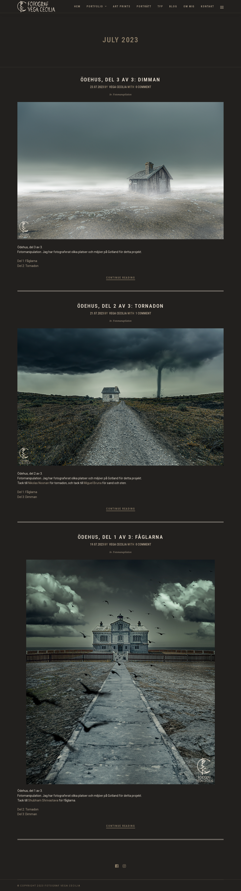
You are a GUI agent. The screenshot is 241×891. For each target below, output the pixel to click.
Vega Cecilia (118, 87)
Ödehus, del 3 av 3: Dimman (120, 80)
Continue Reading (120, 277)
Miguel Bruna (93, 483)
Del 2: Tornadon (27, 266)
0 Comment (143, 87)
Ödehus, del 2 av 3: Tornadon (120, 306)
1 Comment (143, 313)
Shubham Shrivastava (43, 800)
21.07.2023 (97, 313)
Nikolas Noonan (38, 483)
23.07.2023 (97, 87)
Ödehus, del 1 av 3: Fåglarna (120, 537)
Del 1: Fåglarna (27, 261)
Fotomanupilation (122, 94)
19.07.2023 (97, 544)
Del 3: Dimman (27, 497)
